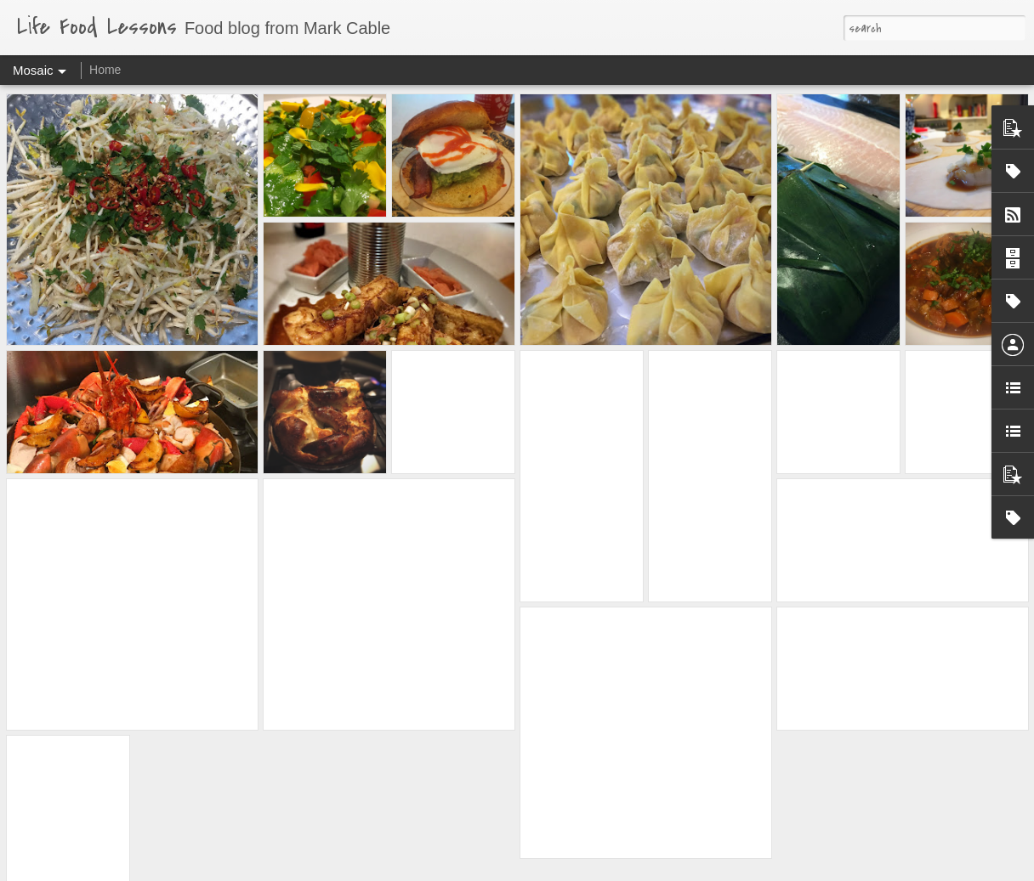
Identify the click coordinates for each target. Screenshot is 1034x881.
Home (105, 69)
